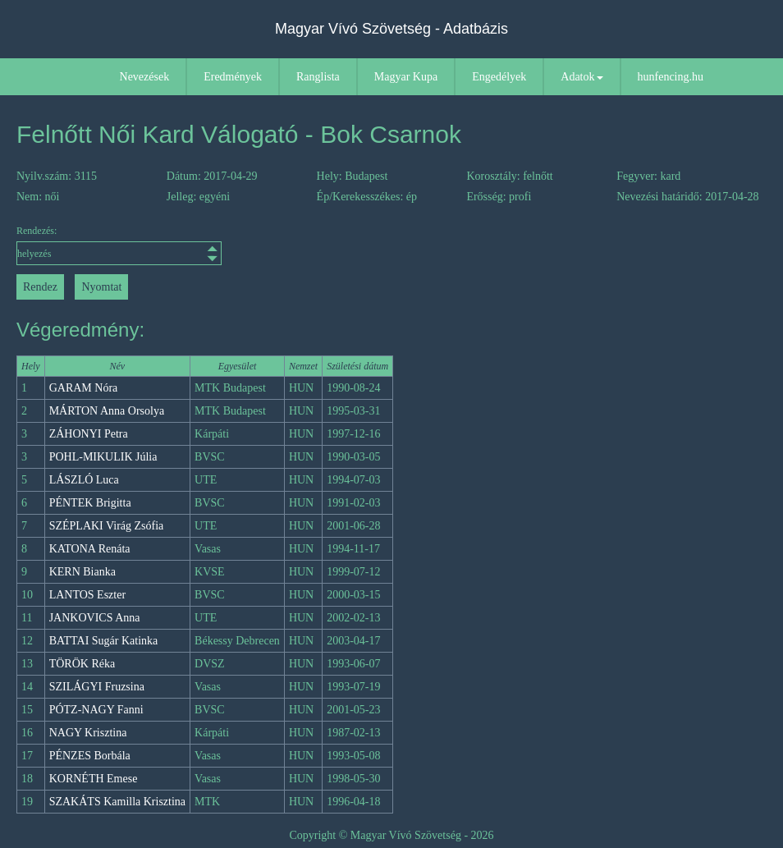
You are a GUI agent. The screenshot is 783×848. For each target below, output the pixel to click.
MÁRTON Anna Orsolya (106, 411)
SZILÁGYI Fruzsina (96, 687)
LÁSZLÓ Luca (84, 480)
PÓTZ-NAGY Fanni (96, 710)
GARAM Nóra (83, 388)
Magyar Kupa (405, 77)
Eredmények (233, 77)
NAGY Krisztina (88, 733)
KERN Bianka (82, 572)
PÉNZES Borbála (89, 755)
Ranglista (318, 77)
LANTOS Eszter (87, 595)
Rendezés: (110, 245)
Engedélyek (499, 77)
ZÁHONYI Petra (88, 434)
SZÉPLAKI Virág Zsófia (106, 526)
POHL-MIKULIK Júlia (103, 457)
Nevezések (145, 77)
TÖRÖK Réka (82, 664)
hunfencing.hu (670, 77)
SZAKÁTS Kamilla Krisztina (117, 801)
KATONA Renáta (89, 549)
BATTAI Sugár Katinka (103, 641)
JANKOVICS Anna (94, 618)
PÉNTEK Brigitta (90, 503)
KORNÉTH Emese (93, 778)
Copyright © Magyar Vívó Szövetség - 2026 (391, 835)
